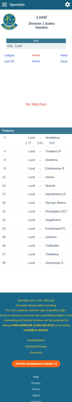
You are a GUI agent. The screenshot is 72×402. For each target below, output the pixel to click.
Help (36, 376)
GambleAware (36, 340)
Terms (36, 389)
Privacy (35, 383)
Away (64, 55)
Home (36, 61)
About (35, 395)
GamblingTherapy (36, 346)
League (9, 55)
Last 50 (9, 61)
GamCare (36, 352)
